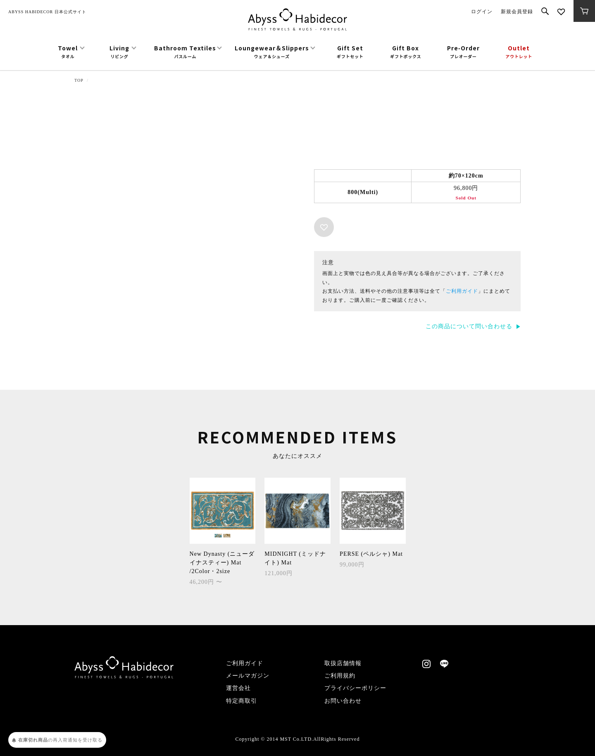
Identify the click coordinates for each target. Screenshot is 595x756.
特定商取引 (241, 701)
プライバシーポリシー (355, 688)
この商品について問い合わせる (469, 326)
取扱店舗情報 (343, 663)
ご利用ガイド (462, 291)
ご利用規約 (339, 676)
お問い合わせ (343, 701)
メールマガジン (247, 676)
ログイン (482, 11)
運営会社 (238, 688)
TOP (78, 80)
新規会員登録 (517, 11)
